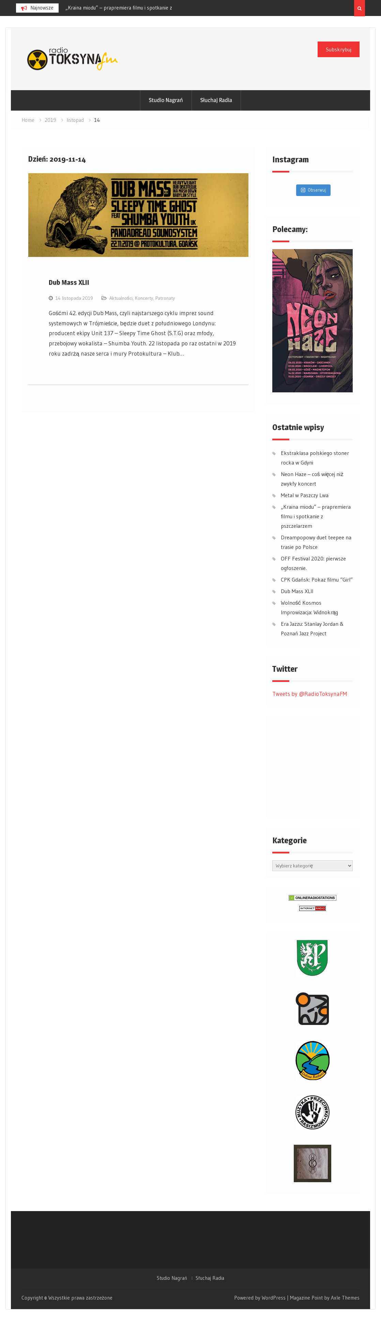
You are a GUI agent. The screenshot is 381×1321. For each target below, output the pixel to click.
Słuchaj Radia (216, 100)
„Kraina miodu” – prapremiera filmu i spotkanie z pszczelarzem (316, 516)
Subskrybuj (338, 49)
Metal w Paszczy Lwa (88, 7)
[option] (127, 7)
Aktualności (121, 298)
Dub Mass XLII (69, 282)
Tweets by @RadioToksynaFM (309, 693)
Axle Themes (345, 1297)
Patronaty (165, 298)
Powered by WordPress (260, 1297)
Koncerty (144, 298)
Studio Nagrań (166, 100)
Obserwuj (313, 190)
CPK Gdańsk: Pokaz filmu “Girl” (317, 579)
